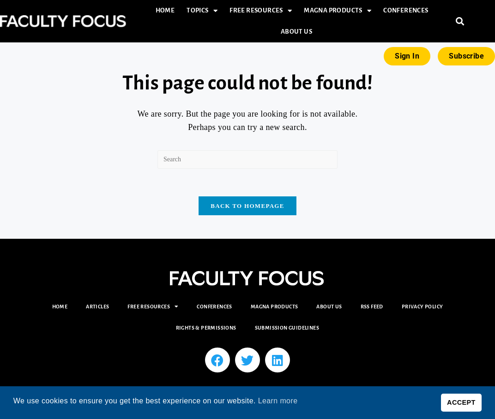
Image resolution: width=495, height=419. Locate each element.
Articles (97, 307)
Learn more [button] (278, 401)
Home (165, 10)
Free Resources (260, 11)
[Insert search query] (247, 159)
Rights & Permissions (206, 328)
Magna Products (337, 11)
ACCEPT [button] (461, 402)
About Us (296, 31)
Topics (202, 11)
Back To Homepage (247, 206)
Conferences (405, 10)
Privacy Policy (422, 307)
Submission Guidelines (287, 328)
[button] (460, 21)
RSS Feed (372, 307)
